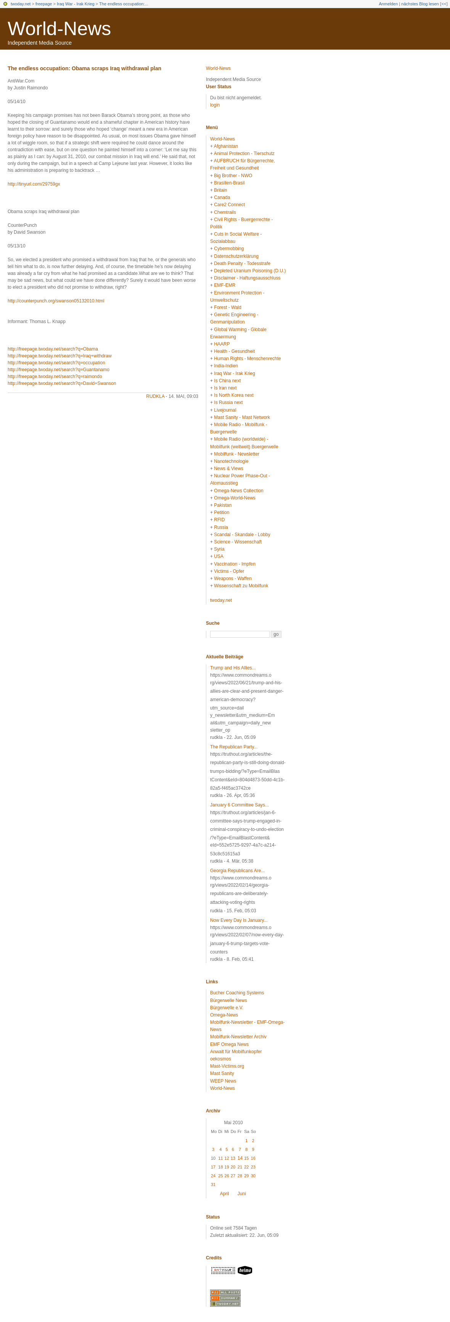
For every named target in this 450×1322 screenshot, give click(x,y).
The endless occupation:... (123, 4)
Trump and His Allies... (233, 668)
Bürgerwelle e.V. (226, 1007)
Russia (221, 527)
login (215, 105)
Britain (220, 190)
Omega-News (224, 1015)
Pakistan (222, 505)
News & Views (228, 468)
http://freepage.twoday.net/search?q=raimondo (55, 376)
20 (233, 1167)
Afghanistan (226, 146)
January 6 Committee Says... (239, 805)
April (224, 1193)
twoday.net (21, 4)
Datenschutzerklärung (236, 256)
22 (246, 1167)
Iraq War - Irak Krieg (76, 4)
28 (240, 1175)
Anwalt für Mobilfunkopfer (236, 1051)
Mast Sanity (222, 1073)
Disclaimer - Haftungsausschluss (247, 278)
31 (213, 1184)
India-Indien (226, 365)
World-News (59, 28)
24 (213, 1175)
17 (213, 1167)
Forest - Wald (227, 307)
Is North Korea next (233, 395)
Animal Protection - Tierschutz (244, 153)
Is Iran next (225, 388)
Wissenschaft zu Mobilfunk (241, 585)
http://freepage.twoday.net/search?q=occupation (56, 362)
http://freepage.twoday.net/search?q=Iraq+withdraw (60, 356)
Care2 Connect (229, 204)
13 (233, 1158)
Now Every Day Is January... (239, 920)
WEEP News (223, 1081)
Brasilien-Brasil (229, 183)
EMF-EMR (224, 285)
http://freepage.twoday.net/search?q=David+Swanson (62, 383)
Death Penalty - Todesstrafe (242, 263)
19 (227, 1167)
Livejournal (225, 410)
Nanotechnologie (231, 461)
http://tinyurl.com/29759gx (34, 184)
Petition (221, 512)
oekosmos (220, 1059)
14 (240, 1158)
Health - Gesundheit (234, 351)
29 (246, 1175)
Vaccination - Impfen (235, 564)
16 (253, 1158)
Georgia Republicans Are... (237, 870)
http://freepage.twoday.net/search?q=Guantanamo (58, 369)
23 (253, 1167)
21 (240, 1167)
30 (253, 1175)
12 (227, 1158)
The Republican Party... (234, 747)
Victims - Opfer (229, 571)
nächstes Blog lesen (420, 4)
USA (218, 556)
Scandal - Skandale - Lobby (242, 534)
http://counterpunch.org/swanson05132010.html (56, 301)
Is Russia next (228, 402)
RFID (219, 519)
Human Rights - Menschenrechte (247, 358)
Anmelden (388, 4)
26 (227, 1175)
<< (443, 4)
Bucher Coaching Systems (237, 993)
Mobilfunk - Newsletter (236, 454)
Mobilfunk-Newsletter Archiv (238, 1036)
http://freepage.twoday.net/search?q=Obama (53, 349)
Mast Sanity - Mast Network (242, 417)
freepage (43, 4)
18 (220, 1167)
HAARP (222, 344)
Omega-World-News (234, 498)
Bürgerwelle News (228, 1000)
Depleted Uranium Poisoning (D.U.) (250, 270)
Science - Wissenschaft (238, 542)
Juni (242, 1193)
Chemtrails (225, 212)
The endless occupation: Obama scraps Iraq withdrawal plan (84, 68)
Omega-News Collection (238, 490)
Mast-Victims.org (227, 1066)
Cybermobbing (229, 248)
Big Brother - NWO (233, 175)
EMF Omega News (229, 1044)
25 (220, 1175)
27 (233, 1175)
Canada (222, 197)
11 (220, 1158)
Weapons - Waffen (233, 578)
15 (246, 1158)
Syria (219, 549)
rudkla (155, 396)
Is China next (227, 380)
